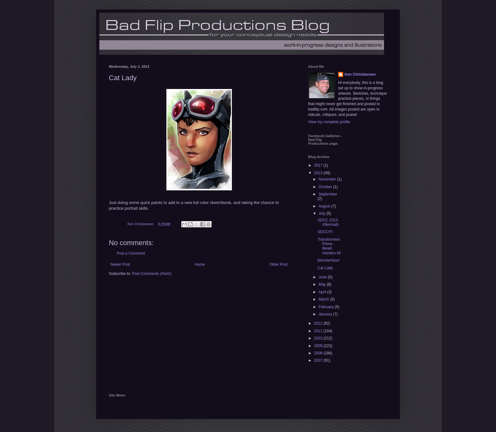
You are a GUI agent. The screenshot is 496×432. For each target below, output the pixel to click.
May (323, 284)
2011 (319, 331)
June (323, 277)
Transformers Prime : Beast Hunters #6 (329, 246)
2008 (319, 353)
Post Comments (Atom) (151, 273)
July (322, 213)
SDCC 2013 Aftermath (328, 222)
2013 (319, 173)
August (325, 206)
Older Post (279, 264)
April (323, 292)
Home (200, 264)
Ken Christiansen (360, 74)
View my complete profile (329, 122)
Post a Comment (131, 253)
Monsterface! (328, 260)
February (327, 307)
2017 (319, 165)
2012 (319, 323)
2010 (319, 338)
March (324, 299)
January (326, 314)
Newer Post (120, 264)
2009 (319, 346)
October (326, 187)
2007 (319, 360)
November (328, 179)
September (328, 194)
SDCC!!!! (325, 232)
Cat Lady (325, 268)
